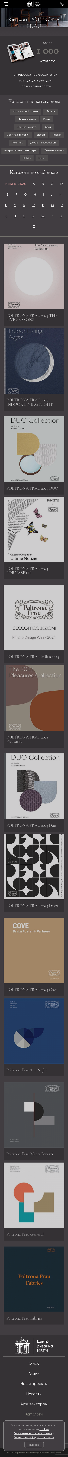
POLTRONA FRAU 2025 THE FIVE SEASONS (31, 318)
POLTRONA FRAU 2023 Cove (31, 990)
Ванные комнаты (27, 127)
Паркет (56, 135)
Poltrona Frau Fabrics (24, 1319)
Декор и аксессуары (43, 142)
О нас (34, 1363)
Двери (41, 135)
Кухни (46, 119)
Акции (34, 1374)
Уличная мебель (54, 150)
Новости (34, 1394)
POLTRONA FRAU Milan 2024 (32, 657)
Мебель (50, 111)
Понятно (34, 1444)
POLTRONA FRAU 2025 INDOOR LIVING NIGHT (29, 401)
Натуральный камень (25, 111)
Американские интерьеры (20, 150)
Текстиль (17, 142)
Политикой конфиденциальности (34, 1437)
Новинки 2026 (15, 184)
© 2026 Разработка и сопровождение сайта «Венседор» (34, 1453)
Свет (48, 127)
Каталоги (34, 1414)
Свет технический (18, 135)
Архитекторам (34, 1404)
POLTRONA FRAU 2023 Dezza (32, 904)
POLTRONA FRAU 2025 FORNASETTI (27, 570)
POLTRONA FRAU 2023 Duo (31, 826)
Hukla (41, 158)
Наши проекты (34, 1384)
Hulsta (27, 158)
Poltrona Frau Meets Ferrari (29, 1155)
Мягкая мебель (27, 119)
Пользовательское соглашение (33, 1433)
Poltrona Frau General (25, 1233)
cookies (44, 1429)
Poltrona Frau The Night (26, 1069)
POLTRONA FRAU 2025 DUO (32, 489)
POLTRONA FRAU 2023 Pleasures (27, 738)
